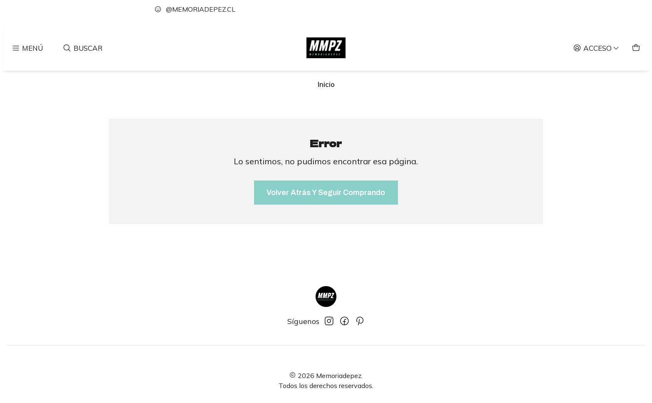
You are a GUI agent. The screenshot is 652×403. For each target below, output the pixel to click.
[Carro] (636, 47)
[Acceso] (596, 47)
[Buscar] (83, 47)
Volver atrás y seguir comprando (326, 192)
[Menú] (27, 47)
